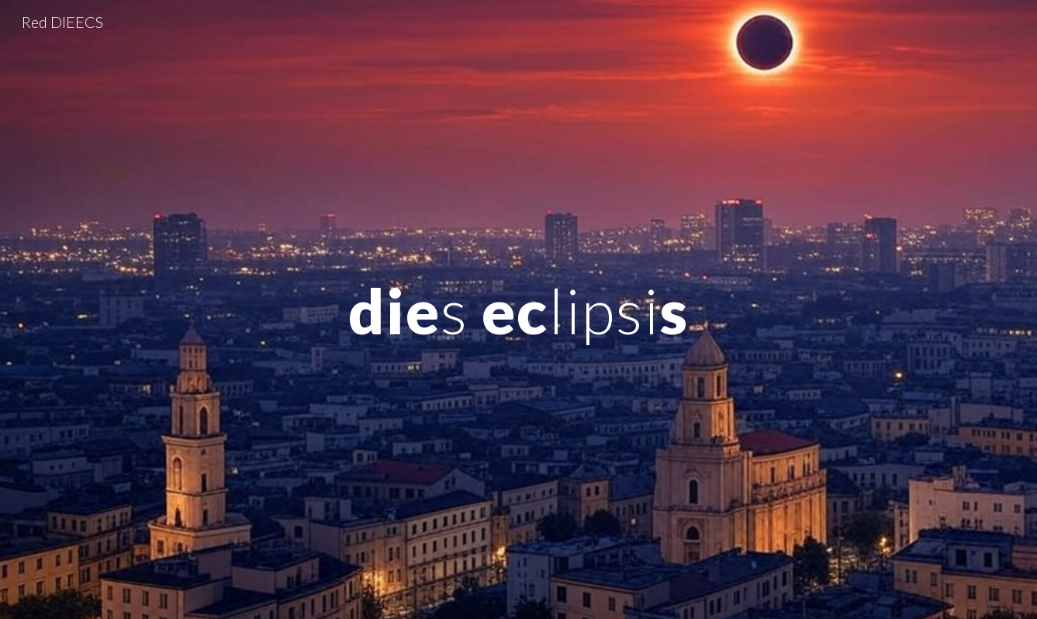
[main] (518, 309)
